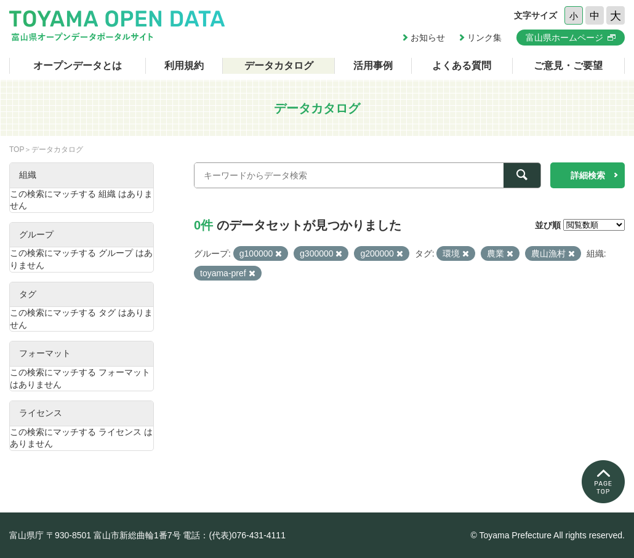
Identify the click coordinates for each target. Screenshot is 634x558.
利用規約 (184, 65)
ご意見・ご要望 (568, 65)
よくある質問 (461, 65)
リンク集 (484, 37)
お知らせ (428, 37)
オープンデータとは (77, 65)
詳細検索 (588, 175)
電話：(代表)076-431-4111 (234, 535)
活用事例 (373, 65)
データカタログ (278, 65)
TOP (16, 149)
